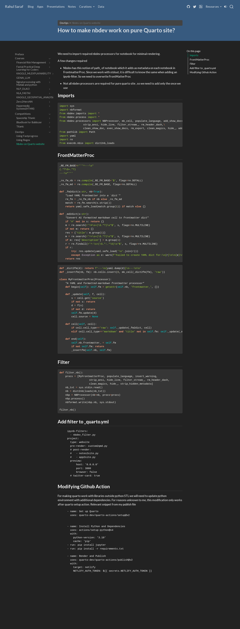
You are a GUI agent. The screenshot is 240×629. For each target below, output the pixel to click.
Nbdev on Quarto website (86, 22)
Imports (194, 55)
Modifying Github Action (203, 72)
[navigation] (31, 58)
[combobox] (231, 6)
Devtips (64, 22)
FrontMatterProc (199, 59)
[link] (87, 6)
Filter (193, 63)
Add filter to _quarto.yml (203, 68)
